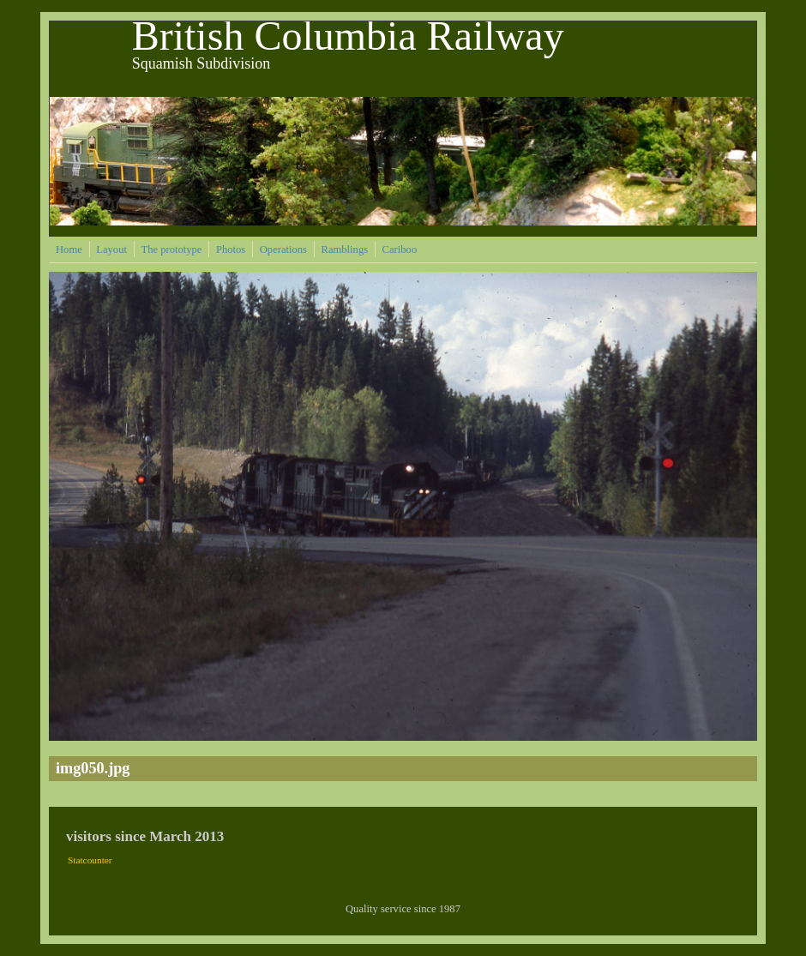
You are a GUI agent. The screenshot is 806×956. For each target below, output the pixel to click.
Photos (230, 250)
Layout (111, 250)
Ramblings (345, 250)
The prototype (171, 250)
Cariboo (400, 250)
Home (69, 250)
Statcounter (90, 860)
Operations (283, 250)
